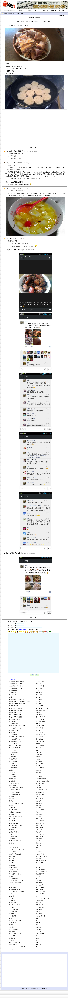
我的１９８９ (39, 897)
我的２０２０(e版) (40, 871)
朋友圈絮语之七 (13, 764)
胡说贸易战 (12, 822)
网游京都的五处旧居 (14, 756)
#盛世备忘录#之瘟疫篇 (15, 820)
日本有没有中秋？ (40, 753)
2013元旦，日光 (40, 689)
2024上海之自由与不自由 (15, 736)
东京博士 (14, 163)
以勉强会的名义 (13, 910)
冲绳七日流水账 (13, 767)
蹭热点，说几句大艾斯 (15, 720)
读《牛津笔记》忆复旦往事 (16, 795)
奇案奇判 (38, 866)
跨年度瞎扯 (12, 846)
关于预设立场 (39, 747)
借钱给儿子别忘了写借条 (15, 691)
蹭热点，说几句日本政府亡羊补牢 (18, 707)
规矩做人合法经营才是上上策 (16, 689)
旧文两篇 (38, 824)
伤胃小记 (38, 709)
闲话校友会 (39, 846)
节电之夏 (38, 760)
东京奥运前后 (12, 786)
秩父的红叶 (39, 738)
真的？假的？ (12, 815)
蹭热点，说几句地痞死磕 (15, 725)
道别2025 (11, 705)
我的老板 (38, 952)
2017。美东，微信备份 (15, 848)
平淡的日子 (39, 937)
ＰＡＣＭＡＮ (39, 873)
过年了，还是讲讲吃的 (15, 890)
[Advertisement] (16, 127)
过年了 (38, 904)
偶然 (37, 955)
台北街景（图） (40, 806)
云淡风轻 (11, 871)
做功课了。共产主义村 (15, 862)
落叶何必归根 (12, 780)
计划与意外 (39, 935)
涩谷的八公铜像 (40, 733)
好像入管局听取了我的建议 (16, 696)
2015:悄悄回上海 (13, 877)
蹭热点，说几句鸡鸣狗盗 (15, 718)
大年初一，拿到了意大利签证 (16, 888)
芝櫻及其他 (12, 948)
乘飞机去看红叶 (40, 800)
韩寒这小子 (39, 855)
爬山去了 (38, 758)
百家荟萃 (45, 10)
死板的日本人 (39, 917)
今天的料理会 (12, 930)
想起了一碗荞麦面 (14, 817)
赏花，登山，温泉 (14, 952)
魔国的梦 (11, 778)
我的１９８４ (39, 844)
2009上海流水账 (40, 828)
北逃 (37, 782)
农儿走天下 (39, 886)
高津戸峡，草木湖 (40, 729)
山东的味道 (12, 826)
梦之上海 (38, 910)
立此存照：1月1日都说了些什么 (17, 744)
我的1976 (38, 930)
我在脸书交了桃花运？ (15, 753)
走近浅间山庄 (39, 928)
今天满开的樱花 (40, 791)
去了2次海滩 (39, 784)
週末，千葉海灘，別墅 (15, 941)
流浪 (37, 943)
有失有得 (11, 906)
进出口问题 (39, 837)
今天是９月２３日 (40, 924)
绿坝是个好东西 (40, 817)
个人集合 (29, 10)
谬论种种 (11, 884)
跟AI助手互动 (12, 702)
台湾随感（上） (40, 802)
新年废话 (11, 893)
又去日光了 (39, 702)
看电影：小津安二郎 (41, 868)
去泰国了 (11, 957)
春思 (37, 946)
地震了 (38, 857)
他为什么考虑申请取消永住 (16, 694)
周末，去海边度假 (14, 937)
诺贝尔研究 (39, 778)
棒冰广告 (11, 866)
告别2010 (38, 773)
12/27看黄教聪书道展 (41, 798)
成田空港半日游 (40, 749)
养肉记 (11, 842)
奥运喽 (38, 848)
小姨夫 (38, 767)
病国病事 (11, 837)
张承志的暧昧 (39, 826)
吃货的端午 (12, 864)
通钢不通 (38, 813)
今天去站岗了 (39, 744)
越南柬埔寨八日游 (14, 831)
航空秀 (11, 932)
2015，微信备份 (13, 879)
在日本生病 (39, 921)
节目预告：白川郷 (40, 742)
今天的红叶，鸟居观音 (15, 928)
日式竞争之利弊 (13, 835)
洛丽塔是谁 (39, 853)
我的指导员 (39, 811)
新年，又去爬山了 (40, 725)
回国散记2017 (12, 851)
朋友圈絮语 (12, 789)
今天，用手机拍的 (14, 917)
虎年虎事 (38, 795)
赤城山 (11, 901)
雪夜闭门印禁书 (13, 758)
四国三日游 (12, 946)
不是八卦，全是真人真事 (15, 833)
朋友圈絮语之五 (13, 773)
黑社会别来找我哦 (40, 718)
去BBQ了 (38, 751)
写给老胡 (11, 771)
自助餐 (38, 919)
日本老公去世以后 (14, 751)
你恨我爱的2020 (13, 793)
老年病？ (38, 793)
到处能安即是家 (40, 895)
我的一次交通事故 (40, 899)
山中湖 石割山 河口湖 (14, 897)
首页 (5, 13)
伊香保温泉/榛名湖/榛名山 (42, 736)
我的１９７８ (39, 835)
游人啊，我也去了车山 (15, 913)
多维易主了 (39, 804)
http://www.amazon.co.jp (14, 158)
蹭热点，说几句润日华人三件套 (17, 711)
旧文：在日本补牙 (40, 901)
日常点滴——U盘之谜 (14, 800)
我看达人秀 (39, 780)
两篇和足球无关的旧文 (42, 786)
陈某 (15, 13)
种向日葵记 (39, 926)
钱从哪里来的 (12, 828)
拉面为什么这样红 (14, 840)
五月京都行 (39, 939)
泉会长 (38, 720)
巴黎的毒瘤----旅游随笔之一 (16, 882)
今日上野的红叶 (40, 775)
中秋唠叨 (38, 884)
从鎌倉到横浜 (12, 908)
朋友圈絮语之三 (13, 782)
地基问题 (38, 815)
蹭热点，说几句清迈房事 (15, 727)
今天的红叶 (39, 700)
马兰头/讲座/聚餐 (13, 886)
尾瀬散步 (11, 904)
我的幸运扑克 (12, 762)
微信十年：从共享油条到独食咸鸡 (18, 733)
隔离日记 (11, 813)
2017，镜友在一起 (14, 855)
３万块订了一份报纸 (41, 864)
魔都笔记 (11, 804)
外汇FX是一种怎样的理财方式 (17, 824)
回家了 (11, 926)
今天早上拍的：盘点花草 (42, 906)
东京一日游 (39, 696)
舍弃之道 (11, 868)
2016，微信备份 (13, 875)
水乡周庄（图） (40, 915)
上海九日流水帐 (40, 941)
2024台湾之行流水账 (14, 738)
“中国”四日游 (39, 762)
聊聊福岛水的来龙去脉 (15, 749)
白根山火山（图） (40, 888)
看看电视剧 (39, 822)
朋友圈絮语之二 (13, 784)
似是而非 (38, 820)
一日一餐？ (12, 943)
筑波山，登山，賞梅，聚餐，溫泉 (18, 955)
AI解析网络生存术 (14, 698)
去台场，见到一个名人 (42, 716)
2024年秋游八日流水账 (15, 731)
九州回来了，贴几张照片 (42, 789)
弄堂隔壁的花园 (40, 882)
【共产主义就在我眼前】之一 (16, 857)
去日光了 (38, 705)
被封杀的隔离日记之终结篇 (16, 811)
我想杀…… (39, 932)
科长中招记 (12, 939)
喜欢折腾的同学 (40, 831)
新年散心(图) (39, 771)
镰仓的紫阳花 (39, 711)
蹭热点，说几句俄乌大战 (15, 716)
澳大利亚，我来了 (14, 919)
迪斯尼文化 (39, 833)
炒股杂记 (38, 851)
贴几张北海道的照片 (41, 879)
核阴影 (38, 731)
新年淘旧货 (39, 769)
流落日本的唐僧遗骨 (14, 844)
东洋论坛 (37, 10)
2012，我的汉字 (40, 694)
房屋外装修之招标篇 (14, 802)
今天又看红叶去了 (40, 842)
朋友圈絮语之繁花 (14, 742)
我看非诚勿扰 (39, 756)
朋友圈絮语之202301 (14, 760)
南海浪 (24, 182)
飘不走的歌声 (39, 893)
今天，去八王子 (40, 714)
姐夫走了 (38, 840)
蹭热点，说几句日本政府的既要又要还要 (19, 709)
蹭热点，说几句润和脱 (15, 722)
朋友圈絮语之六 (13, 769)
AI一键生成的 (12, 700)
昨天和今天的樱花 (40, 862)
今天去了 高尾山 (40, 727)
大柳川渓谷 (39, 859)
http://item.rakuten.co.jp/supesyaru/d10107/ (42, 176)
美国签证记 (12, 873)
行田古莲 (11, 915)
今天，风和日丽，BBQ (15, 950)
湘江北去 (11, 809)
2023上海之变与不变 (14, 747)
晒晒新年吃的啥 (13, 895)
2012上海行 (39, 691)
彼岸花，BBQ (12, 935)
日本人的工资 (39, 740)
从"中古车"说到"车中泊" (15, 791)
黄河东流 (11, 806)
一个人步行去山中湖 (14, 859)
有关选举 (38, 809)
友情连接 (61, 10)
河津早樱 (11, 921)
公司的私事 (39, 890)
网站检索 (53, 10)
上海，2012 (39, 698)
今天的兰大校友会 (40, 877)
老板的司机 (39, 722)
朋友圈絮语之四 (13, 775)
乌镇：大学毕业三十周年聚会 (16, 899)
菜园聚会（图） (40, 913)
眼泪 (37, 948)
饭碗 (37, 950)
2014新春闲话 (12, 924)
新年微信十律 (12, 729)
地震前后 (38, 764)
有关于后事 (12, 740)
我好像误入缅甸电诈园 (15, 714)
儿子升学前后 (39, 908)
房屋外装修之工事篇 (14, 798)
